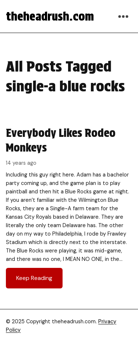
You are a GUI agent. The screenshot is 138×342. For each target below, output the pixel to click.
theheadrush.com (50, 16)
